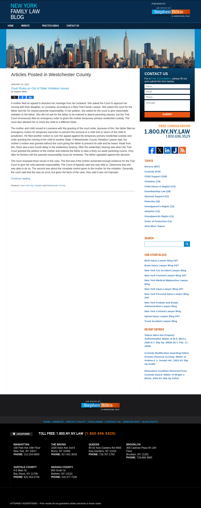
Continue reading (20, 178)
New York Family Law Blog (25, 11)
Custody (151, 171)
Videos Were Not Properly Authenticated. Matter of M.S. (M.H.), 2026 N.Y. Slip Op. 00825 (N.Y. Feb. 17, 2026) (165, 321)
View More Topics (153, 221)
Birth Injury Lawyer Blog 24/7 (159, 255)
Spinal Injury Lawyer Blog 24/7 (160, 300)
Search (187, 239)
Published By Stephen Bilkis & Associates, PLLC (171, 10)
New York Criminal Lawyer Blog (160, 296)
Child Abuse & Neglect (158, 184)
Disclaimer (97, 396)
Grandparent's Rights (157, 203)
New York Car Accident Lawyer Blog (163, 264)
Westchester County (56, 185)
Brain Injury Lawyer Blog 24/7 (159, 260)
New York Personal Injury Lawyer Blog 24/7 (166, 283)
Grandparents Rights (157, 212)
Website (35, 26)
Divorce (151, 166)
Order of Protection (156, 217)
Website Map (134, 396)
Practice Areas (60, 26)
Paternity (151, 198)
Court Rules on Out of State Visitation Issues (40, 88)
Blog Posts (153, 396)
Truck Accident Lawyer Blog (159, 305)
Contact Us (87, 26)
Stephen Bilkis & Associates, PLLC (45, 497)
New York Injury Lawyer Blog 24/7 (161, 278)
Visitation (38, 185)
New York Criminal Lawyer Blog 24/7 (163, 269)
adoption (151, 207)
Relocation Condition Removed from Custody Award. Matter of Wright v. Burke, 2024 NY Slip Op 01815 (166, 351)
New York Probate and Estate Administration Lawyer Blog (159, 289)
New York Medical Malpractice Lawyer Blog (166, 274)
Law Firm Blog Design (176, 497)
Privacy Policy (77, 396)
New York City (27, 185)
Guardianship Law (156, 189)
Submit (167, 114)
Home (15, 26)
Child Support (154, 175)
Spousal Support (155, 194)
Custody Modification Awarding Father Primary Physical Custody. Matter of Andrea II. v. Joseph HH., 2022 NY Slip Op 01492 (165, 336)
